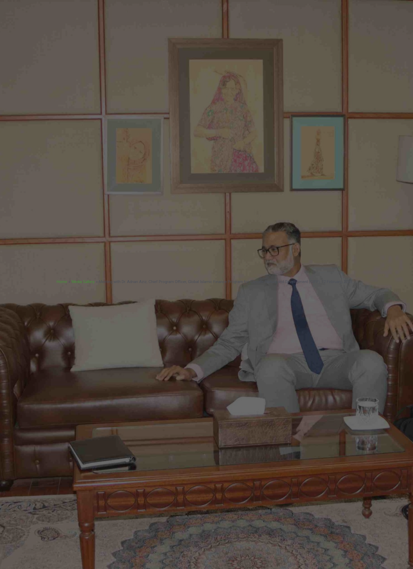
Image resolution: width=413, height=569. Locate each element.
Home (62, 281)
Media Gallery (83, 281)
